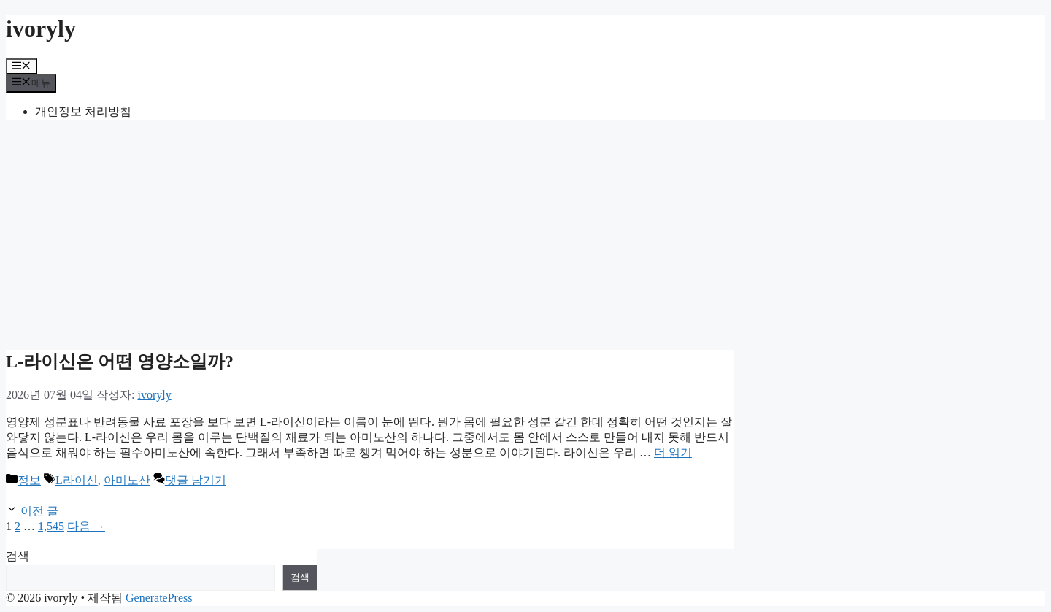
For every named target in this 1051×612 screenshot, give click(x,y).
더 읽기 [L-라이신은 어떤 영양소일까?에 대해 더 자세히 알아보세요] (673, 452)
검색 (17, 556)
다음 (86, 526)
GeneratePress (159, 598)
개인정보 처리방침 (83, 111)
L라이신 (76, 480)
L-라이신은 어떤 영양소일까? (120, 361)
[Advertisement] (525, 233)
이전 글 (39, 511)
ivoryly (41, 28)
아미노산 (127, 480)
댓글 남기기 (195, 480)
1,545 (51, 526)
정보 (29, 480)
